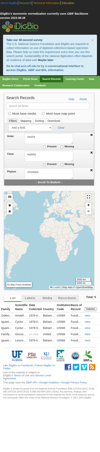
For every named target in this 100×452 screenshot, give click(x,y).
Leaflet (55, 287)
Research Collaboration (16, 85)
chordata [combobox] (49, 173)
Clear (61, 127)
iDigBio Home (10, 79)
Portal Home (30, 79)
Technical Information (46, 3)
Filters (13, 120)
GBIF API (31, 382)
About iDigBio (9, 3)
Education (68, 3)
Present (50, 146)
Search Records (51, 79)
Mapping (25, 120)
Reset (83, 99)
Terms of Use (21, 375)
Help (71, 99)
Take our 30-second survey (24, 40)
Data (91, 79)
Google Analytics (49, 382)
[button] (88, 197)
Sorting (39, 120)
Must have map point (58, 113)
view (87, 315)
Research (25, 3)
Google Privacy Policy (74, 382)
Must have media (22, 113)
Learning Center (75, 79)
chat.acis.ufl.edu (25, 66)
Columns (90, 309)
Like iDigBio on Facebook (18, 365)
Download (53, 120)
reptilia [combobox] (49, 156)
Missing (67, 146)
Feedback (40, 85)
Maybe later (45, 60)
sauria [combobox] (49, 138)
